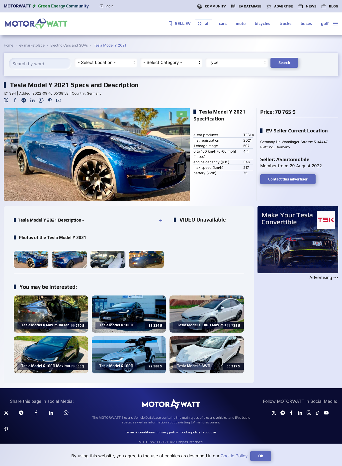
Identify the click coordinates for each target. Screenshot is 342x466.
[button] (335, 23)
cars (223, 23)
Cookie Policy (234, 455)
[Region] (105, 62)
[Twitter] (6, 100)
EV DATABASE (246, 6)
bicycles (262, 23)
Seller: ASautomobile (284, 159)
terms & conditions (140, 432)
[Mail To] (58, 100)
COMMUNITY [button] (211, 6)
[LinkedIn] (32, 100)
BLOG (329, 6)
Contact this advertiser (288, 179)
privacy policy (168, 432)
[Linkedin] (51, 412)
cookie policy (190, 432)
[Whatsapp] (66, 412)
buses (306, 23)
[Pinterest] (49, 100)
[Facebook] (14, 100)
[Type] (236, 62)
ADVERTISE (279, 6)
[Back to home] (36, 23)
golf (325, 23)
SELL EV (179, 23)
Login (106, 6)
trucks (285, 23)
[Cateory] (171, 62)
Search (284, 62)
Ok (260, 456)
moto (241, 23)
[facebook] (36, 412)
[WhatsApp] (41, 100)
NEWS (307, 6)
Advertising (323, 277)
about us (210, 432)
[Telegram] (23, 100)
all (204, 23)
